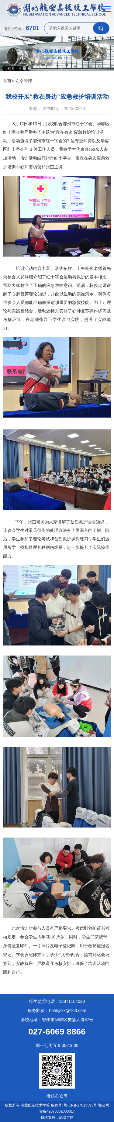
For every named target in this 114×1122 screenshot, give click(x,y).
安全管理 (23, 81)
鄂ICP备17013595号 (80, 1105)
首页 (7, 81)
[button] (54, 66)
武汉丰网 (66, 1117)
